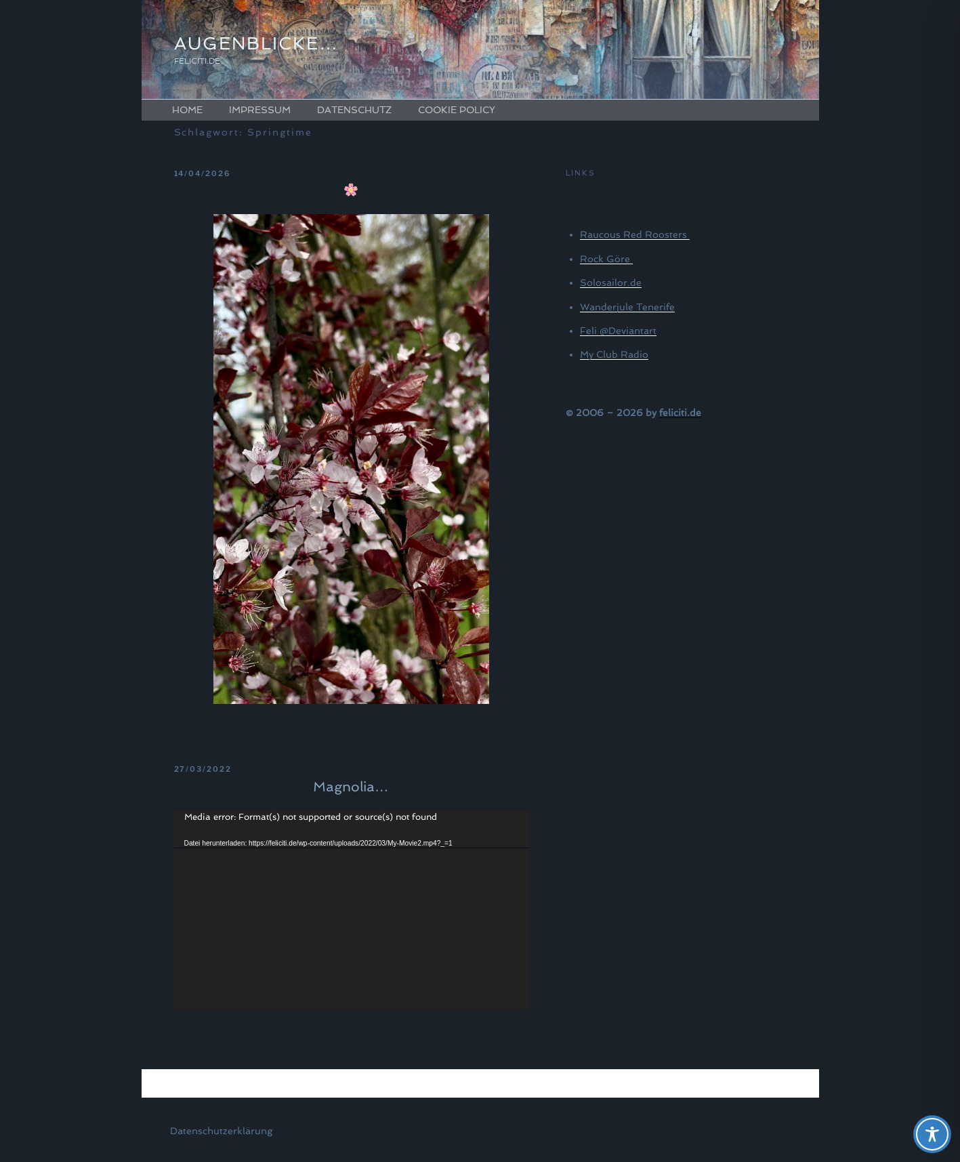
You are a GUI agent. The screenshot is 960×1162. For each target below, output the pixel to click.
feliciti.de (680, 412)
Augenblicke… (256, 43)
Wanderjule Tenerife (627, 307)
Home (187, 109)
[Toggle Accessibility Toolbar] (932, 1134)
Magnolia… (350, 787)
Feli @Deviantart (618, 330)
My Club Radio (614, 354)
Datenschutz (354, 109)
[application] (351, 910)
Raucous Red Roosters (635, 234)
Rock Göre (606, 258)
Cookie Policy (456, 109)
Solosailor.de (611, 282)
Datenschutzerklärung (221, 1130)
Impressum (260, 109)
